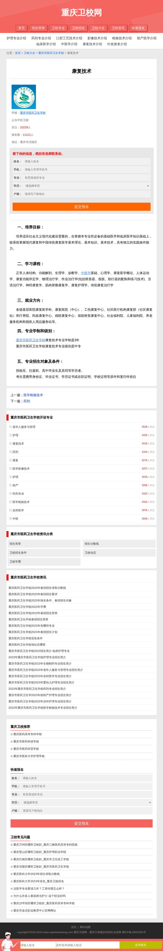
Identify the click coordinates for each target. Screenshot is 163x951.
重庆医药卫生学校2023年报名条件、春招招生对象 (40, 600)
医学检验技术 (33, 395)
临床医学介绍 (46, 44)
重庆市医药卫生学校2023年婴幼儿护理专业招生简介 (41, 682)
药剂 (27, 401)
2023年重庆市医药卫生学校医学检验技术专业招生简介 (43, 707)
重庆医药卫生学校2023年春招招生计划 (33, 632)
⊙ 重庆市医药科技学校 (25, 741)
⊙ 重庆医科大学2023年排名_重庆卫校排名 (37, 881)
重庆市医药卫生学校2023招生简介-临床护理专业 (39, 651)
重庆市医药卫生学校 (51, 53)
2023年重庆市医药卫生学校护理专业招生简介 (37, 657)
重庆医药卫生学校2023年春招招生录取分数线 (37, 587)
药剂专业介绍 (41, 38)
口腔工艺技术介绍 (69, 38)
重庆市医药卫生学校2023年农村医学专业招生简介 (40, 676)
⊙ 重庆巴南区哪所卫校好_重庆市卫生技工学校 (40, 859)
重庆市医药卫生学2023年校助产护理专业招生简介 (40, 695)
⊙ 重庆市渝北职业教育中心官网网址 (33, 910)
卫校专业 (58, 28)
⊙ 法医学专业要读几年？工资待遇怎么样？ (38, 888)
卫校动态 (90, 552)
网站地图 (85, 927)
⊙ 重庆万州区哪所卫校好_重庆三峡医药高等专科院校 (44, 844)
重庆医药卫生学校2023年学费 (27, 606)
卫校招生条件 (18, 552)
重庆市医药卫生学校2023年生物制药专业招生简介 (40, 663)
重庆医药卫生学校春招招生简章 (28, 619)
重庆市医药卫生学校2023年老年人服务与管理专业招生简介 (46, 669)
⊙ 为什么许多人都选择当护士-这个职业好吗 (38, 895)
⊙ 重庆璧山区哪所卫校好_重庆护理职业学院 (38, 852)
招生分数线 (92, 543)
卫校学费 (15, 561)
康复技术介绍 (92, 44)
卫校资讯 (118, 28)
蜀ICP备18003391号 (134, 932)
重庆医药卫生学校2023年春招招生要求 (33, 594)
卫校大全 (98, 28)
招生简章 (38, 28)
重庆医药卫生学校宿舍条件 (26, 638)
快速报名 (138, 28)
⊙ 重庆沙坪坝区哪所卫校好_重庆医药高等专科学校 (43, 903)
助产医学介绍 (147, 38)
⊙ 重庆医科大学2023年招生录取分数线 (35, 874)
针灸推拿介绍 (117, 44)
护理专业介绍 (16, 38)
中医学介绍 (69, 44)
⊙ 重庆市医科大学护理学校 (28, 756)
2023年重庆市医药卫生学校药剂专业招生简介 (37, 688)
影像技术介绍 (97, 38)
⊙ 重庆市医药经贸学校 (25, 748)
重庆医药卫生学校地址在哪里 (27, 644)
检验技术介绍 (122, 38)
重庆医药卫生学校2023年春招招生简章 (33, 613)
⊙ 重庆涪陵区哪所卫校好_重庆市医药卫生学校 (40, 866)
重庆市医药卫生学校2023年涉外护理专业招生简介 (40, 701)
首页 (21, 28)
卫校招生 (78, 28)
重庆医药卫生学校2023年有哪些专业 (32, 625)
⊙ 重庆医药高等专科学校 (26, 734)
